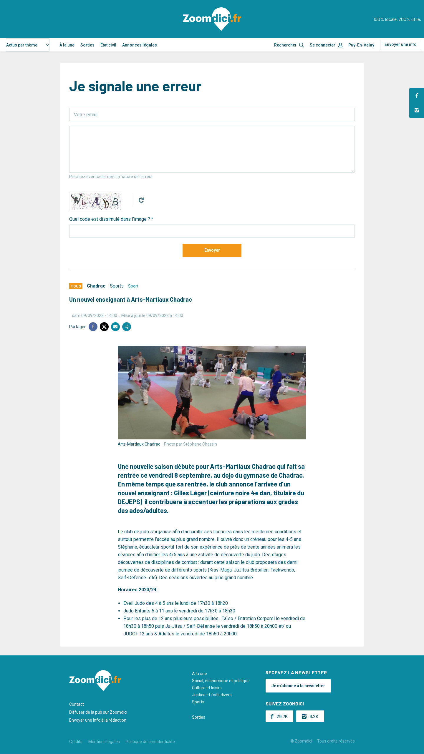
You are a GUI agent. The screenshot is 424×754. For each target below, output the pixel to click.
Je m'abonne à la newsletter (298, 685)
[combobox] (27, 45)
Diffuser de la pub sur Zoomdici (98, 712)
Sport (133, 286)
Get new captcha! (141, 200)
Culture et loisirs (207, 687)
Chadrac (96, 286)
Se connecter (322, 45)
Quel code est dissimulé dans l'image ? (109, 219)
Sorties (87, 45)
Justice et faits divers (212, 694)
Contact (76, 704)
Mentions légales (104, 741)
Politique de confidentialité (150, 741)
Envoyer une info (401, 44)
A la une (199, 673)
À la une (66, 45)
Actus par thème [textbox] (21, 45)
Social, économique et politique (221, 680)
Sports (117, 286)
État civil (108, 45)
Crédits (75, 741)
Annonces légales (139, 45)
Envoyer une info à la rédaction (97, 720)
